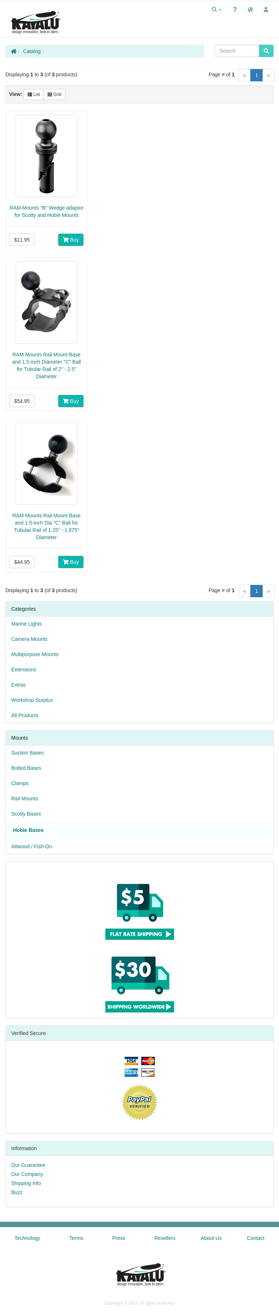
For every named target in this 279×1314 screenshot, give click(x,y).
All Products (25, 715)
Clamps (19, 783)
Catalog (32, 51)
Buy (71, 240)
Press (118, 1238)
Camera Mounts (29, 639)
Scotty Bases (26, 814)
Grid (54, 94)
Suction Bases (27, 753)
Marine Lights (26, 624)
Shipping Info (26, 1183)
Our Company (27, 1174)
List (34, 94)
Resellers (164, 1238)
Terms (76, 1238)
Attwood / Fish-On (31, 846)
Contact (255, 1238)
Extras (18, 685)
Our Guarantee (28, 1165)
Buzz (17, 1192)
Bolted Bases (26, 768)
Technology (27, 1238)
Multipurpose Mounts (34, 654)
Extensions (23, 669)
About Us (211, 1238)
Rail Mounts (24, 798)
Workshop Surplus (32, 700)
